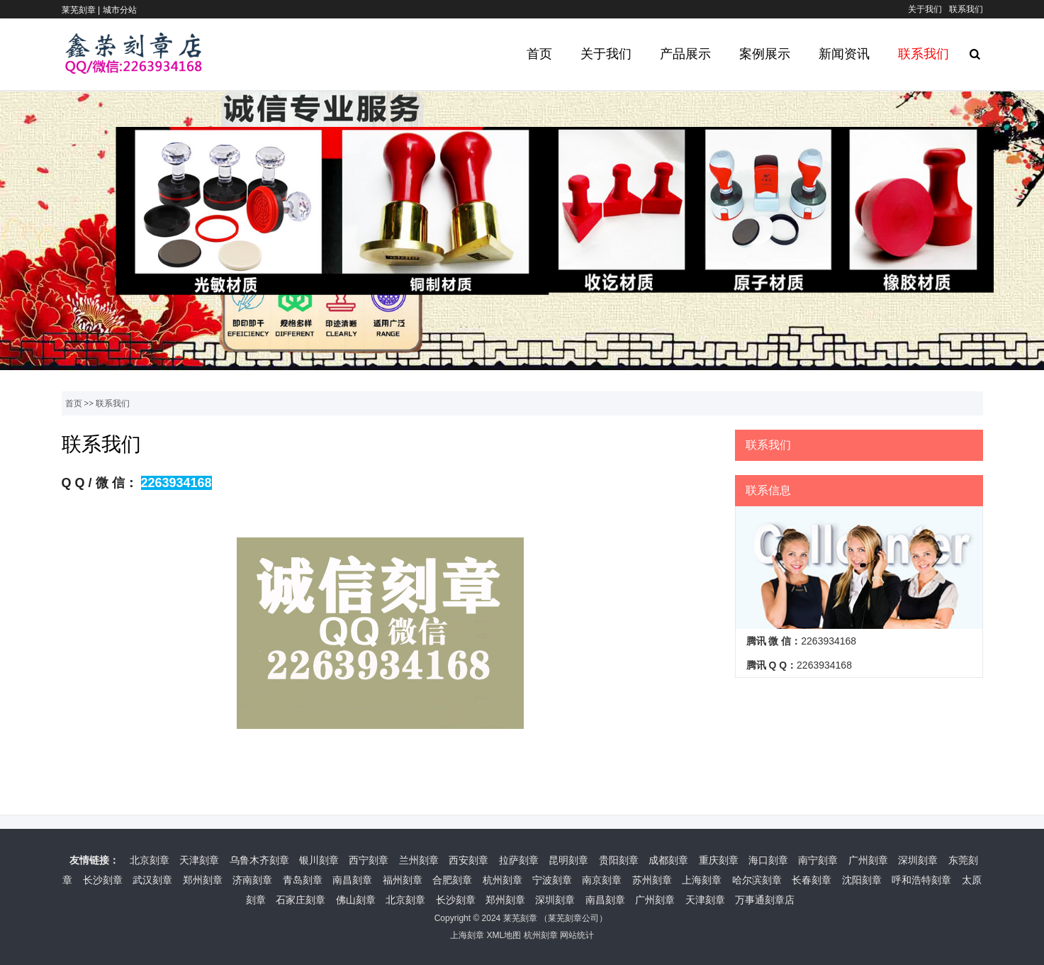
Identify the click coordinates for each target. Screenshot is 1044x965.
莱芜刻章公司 (573, 918)
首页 (539, 54)
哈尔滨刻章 (757, 880)
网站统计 (577, 935)
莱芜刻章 (520, 918)
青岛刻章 (302, 880)
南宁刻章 (818, 860)
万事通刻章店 (765, 899)
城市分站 (120, 10)
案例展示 (764, 54)
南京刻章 (602, 880)
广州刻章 (868, 860)
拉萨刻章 (519, 860)
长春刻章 (811, 880)
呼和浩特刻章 (921, 880)
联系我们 (966, 9)
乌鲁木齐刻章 (259, 860)
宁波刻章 (552, 880)
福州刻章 (402, 880)
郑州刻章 (203, 880)
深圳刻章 (918, 860)
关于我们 (925, 9)
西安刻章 (468, 860)
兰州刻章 (419, 860)
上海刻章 (702, 880)
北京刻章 (149, 860)
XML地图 (503, 935)
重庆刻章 (719, 860)
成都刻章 (668, 860)
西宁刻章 (368, 860)
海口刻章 (768, 860)
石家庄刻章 (300, 899)
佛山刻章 (356, 899)
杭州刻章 (502, 880)
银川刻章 (319, 860)
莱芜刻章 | (82, 10)
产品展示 (685, 54)
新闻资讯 (844, 54)
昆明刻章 (568, 860)
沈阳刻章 (862, 880)
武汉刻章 (152, 880)
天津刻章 (199, 860)
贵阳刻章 (619, 860)
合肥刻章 (452, 880)
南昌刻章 (352, 880)
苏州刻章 (652, 880)
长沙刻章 (103, 880)
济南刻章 (252, 880)
